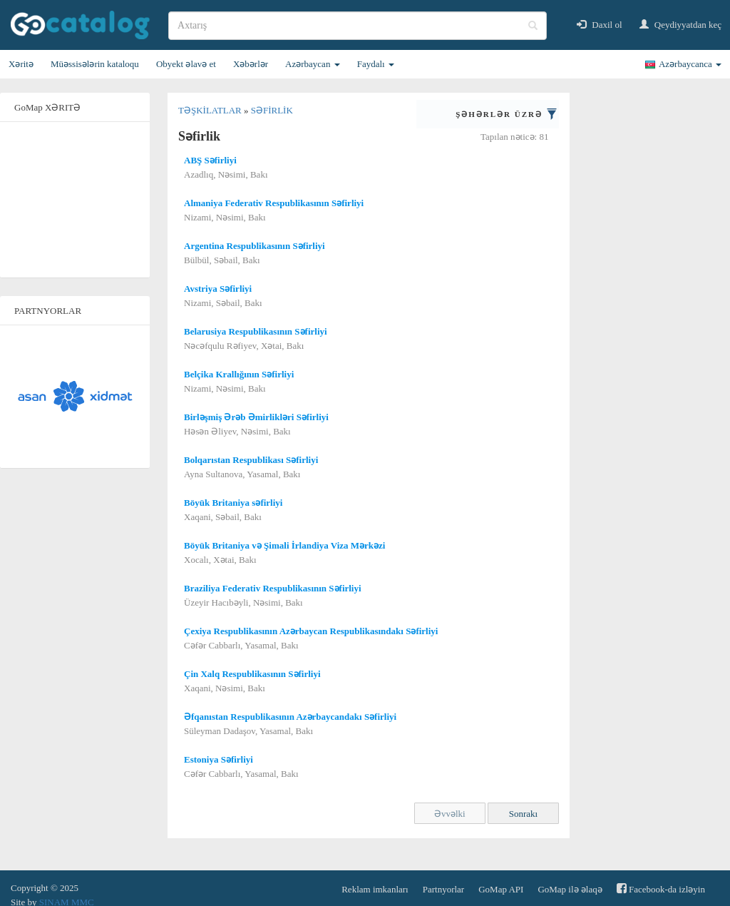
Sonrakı (523, 813)
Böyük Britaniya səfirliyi (233, 502)
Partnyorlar (443, 889)
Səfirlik (272, 110)
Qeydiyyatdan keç (680, 24)
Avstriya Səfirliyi (218, 288)
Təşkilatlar (211, 110)
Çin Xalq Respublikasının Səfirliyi (252, 673)
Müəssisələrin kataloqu (95, 63)
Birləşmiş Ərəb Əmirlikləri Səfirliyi (256, 417)
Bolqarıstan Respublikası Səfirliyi (251, 459)
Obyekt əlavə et (186, 63)
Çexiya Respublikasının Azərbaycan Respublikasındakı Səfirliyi (311, 631)
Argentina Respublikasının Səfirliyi (254, 245)
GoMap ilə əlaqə (570, 889)
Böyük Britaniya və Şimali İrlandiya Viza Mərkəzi (284, 545)
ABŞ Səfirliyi (210, 160)
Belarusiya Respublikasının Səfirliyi (255, 331)
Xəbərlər (250, 63)
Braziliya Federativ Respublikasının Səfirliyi (272, 588)
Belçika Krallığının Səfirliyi (239, 374)
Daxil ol (599, 24)
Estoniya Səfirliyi (218, 759)
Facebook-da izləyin (661, 888)
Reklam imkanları (374, 889)
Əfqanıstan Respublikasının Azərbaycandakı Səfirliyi (290, 716)
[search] (357, 25)
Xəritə (21, 63)
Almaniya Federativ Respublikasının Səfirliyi (274, 203)
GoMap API (500, 889)
